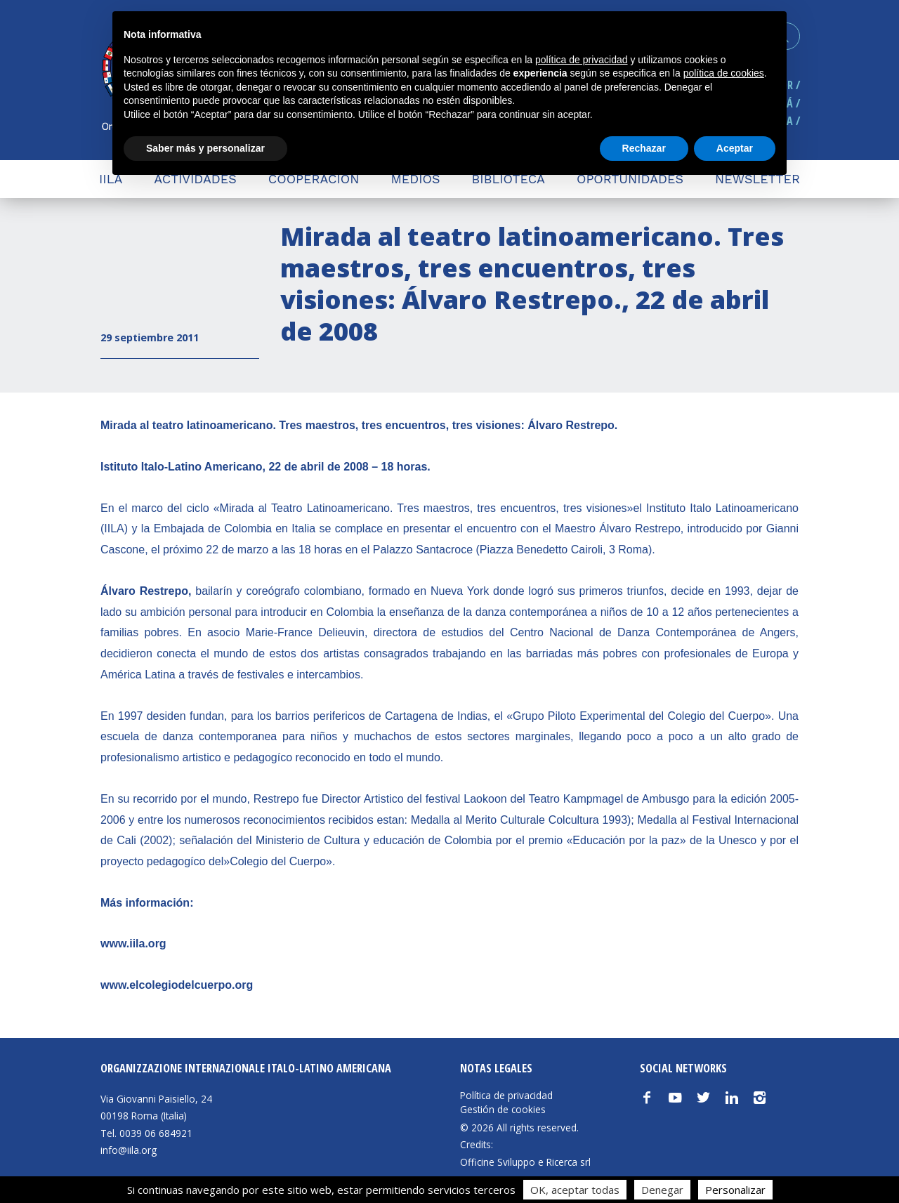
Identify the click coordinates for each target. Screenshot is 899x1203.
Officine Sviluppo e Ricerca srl (525, 1162)
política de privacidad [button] (581, 59)
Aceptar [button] (734, 148)
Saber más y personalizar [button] (205, 148)
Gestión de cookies (503, 1110)
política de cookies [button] (723, 73)
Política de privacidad (506, 1095)
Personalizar (735, 1190)
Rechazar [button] (644, 148)
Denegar (662, 1190)
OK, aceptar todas (574, 1190)
